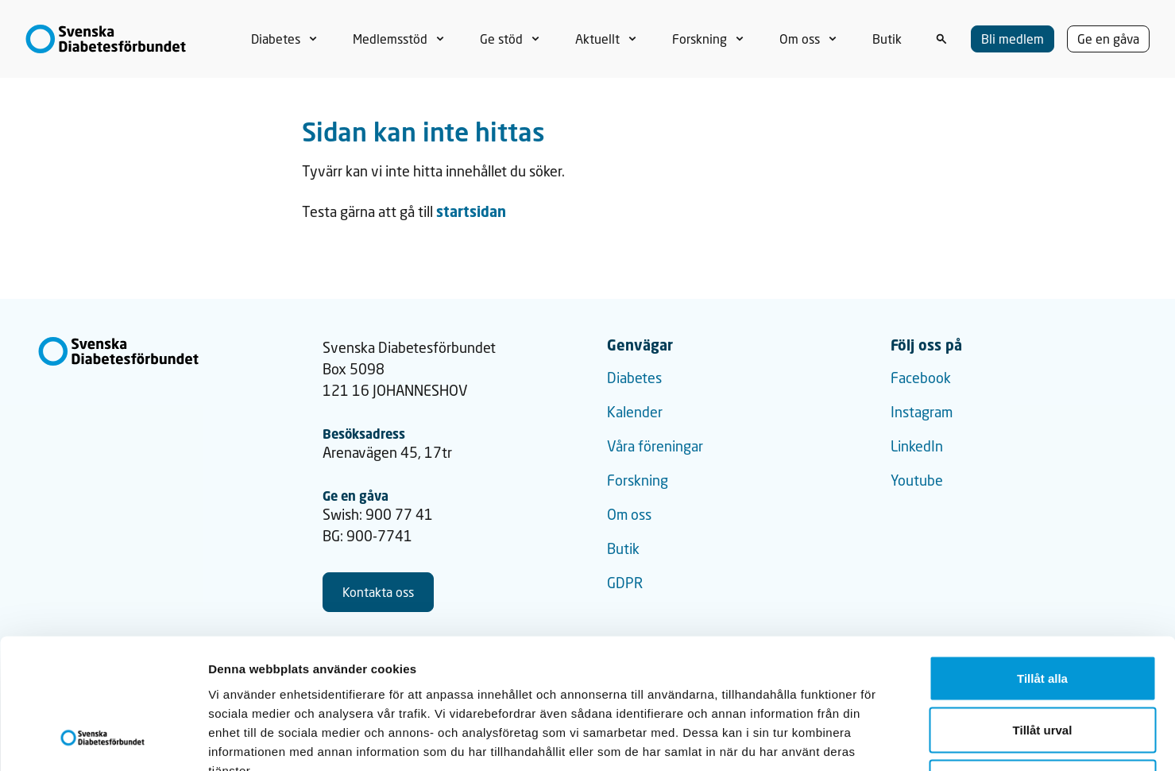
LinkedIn (917, 446)
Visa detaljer (863, 739)
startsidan (471, 211)
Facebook (921, 377)
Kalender (635, 411)
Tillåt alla (1042, 562)
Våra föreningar (655, 446)
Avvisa (1042, 666)
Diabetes (634, 377)
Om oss (629, 514)
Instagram (922, 411)
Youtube (917, 480)
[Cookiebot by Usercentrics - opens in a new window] (102, 740)
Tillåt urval (1043, 615)
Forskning (637, 480)
